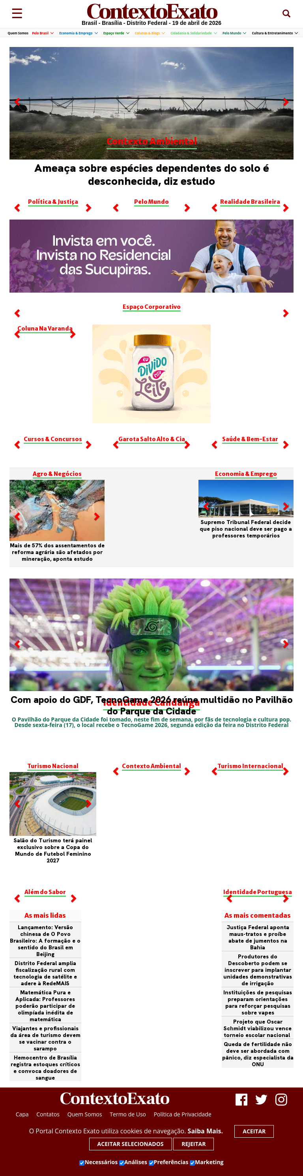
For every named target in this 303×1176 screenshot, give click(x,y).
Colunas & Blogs (150, 33)
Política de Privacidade (182, 1114)
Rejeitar (193, 1144)
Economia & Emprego (78, 33)
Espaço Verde (116, 33)
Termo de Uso (128, 1114)
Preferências (169, 1162)
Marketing (206, 1162)
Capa (22, 1114)
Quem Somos (18, 33)
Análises (133, 1162)
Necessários (98, 1162)
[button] (17, 141)
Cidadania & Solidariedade (193, 33)
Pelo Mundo (234, 33)
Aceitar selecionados (130, 1144)
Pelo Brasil (42, 33)
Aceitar (254, 1131)
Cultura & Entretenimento (274, 33)
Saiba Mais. (205, 1131)
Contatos (48, 1114)
